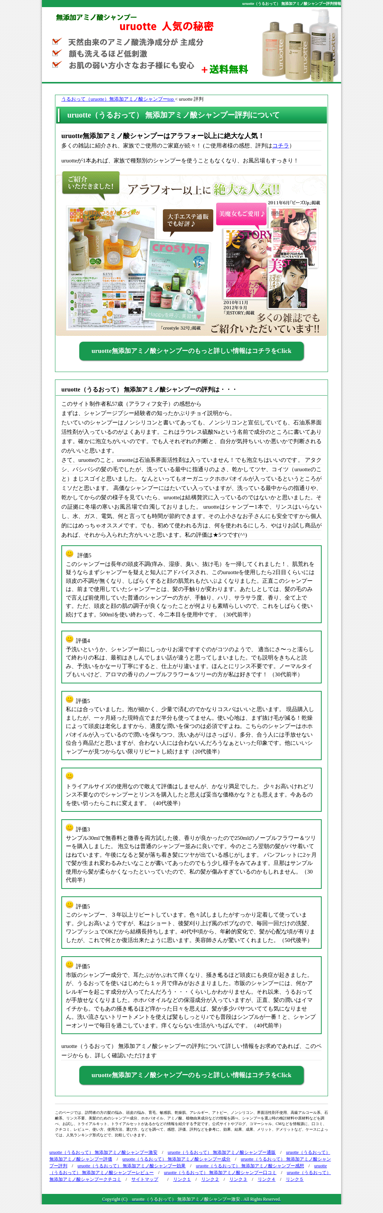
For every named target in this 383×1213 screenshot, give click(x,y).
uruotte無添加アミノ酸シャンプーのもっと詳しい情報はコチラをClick (192, 350)
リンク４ (267, 1179)
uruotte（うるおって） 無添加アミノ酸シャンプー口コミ (220, 1172)
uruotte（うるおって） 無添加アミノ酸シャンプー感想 (250, 1165)
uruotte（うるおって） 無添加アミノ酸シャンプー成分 (176, 1159)
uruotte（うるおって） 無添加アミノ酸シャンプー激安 (103, 1152)
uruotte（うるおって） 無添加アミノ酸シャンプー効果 (131, 1165)
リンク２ (210, 1179)
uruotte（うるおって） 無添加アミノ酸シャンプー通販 (222, 1152)
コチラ (280, 146)
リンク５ (295, 1179)
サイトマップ (144, 1179)
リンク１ (182, 1179)
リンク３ (238, 1179)
